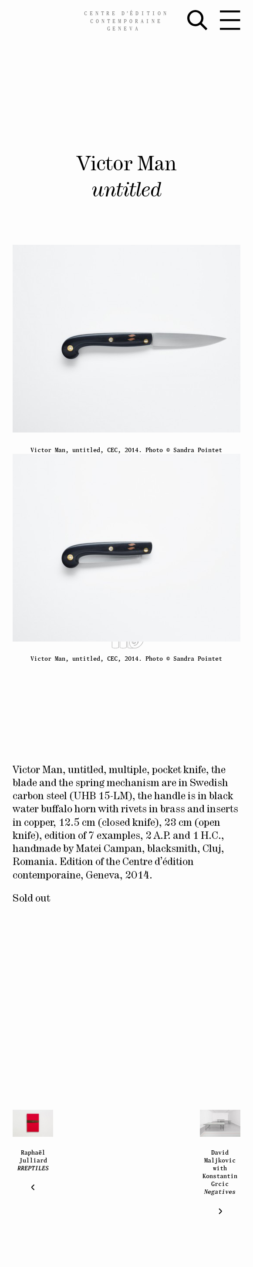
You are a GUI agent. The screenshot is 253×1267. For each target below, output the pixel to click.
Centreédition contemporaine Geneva (126, 21)
